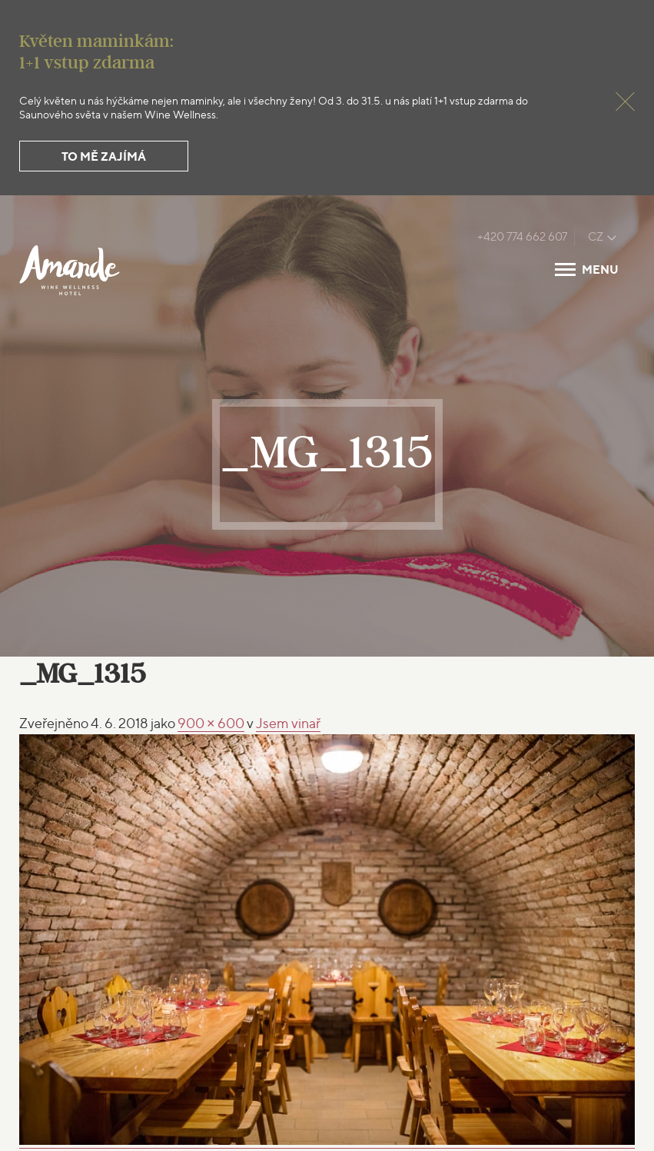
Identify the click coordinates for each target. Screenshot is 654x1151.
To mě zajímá (103, 156)
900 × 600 (211, 723)
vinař (288, 723)
